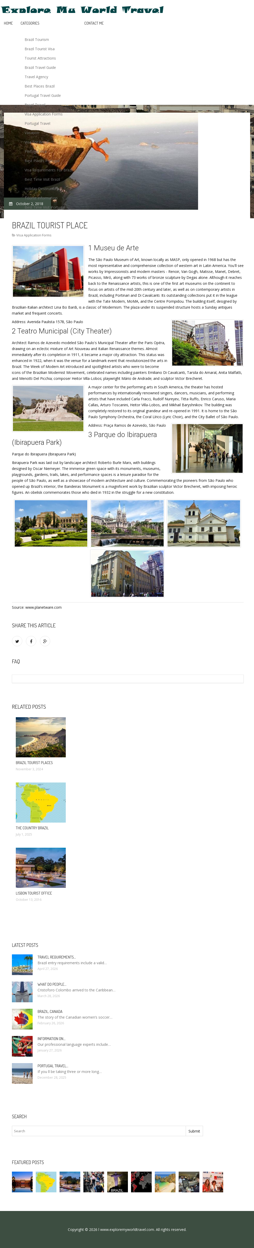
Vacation (32, 132)
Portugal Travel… (53, 1065)
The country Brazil (32, 827)
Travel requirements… (57, 957)
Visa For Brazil (36, 142)
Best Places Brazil (40, 86)
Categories (30, 23)
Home (8, 23)
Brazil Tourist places (34, 762)
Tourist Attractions (40, 58)
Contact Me (94, 23)
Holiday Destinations (42, 188)
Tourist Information (41, 197)
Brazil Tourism (37, 39)
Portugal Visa (36, 151)
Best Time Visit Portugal (45, 207)
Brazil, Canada (50, 1011)
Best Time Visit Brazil (42, 179)
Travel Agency (36, 76)
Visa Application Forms (44, 114)
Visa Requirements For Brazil (49, 170)
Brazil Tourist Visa (40, 48)
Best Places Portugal (42, 160)
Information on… (52, 1038)
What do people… (52, 984)
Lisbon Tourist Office (34, 893)
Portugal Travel (37, 123)
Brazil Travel (35, 104)
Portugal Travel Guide (43, 95)
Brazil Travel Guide (40, 67)
